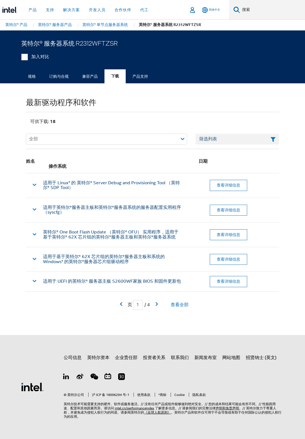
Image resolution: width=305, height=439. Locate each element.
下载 (115, 76)
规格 (32, 76)
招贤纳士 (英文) (261, 357)
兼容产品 (90, 76)
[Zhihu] (121, 377)
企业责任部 (126, 357)
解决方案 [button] (71, 9)
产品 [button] (32, 9)
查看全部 (180, 305)
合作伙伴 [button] (123, 9)
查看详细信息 (228, 185)
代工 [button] (144, 9)
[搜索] (236, 9)
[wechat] (94, 377)
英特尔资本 (98, 357)
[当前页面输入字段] (138, 305)
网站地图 (231, 357)
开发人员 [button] (97, 9)
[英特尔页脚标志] (32, 387)
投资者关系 (154, 357)
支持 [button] (50, 9)
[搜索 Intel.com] (272, 10)
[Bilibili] (108, 377)
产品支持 (140, 76)
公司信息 (73, 357)
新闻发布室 (205, 357)
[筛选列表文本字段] (237, 139)
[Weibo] (80, 377)
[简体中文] (211, 10)
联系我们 (180, 357)
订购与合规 (59, 76)
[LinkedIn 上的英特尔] (66, 377)
